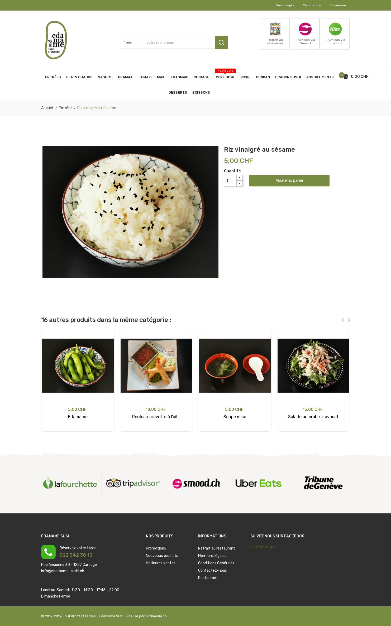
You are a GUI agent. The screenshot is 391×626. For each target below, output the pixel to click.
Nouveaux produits (162, 555)
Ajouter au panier (289, 180)
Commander (312, 5)
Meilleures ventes (160, 563)
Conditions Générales (216, 563)
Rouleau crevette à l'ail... (156, 416)
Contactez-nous (212, 570)
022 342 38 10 (76, 555)
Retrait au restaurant (216, 548)
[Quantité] (230, 180)
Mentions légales (212, 555)
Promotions (156, 548)
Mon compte (285, 5)
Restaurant (208, 578)
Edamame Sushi (263, 547)
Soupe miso (234, 416)
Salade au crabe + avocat (313, 416)
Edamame (78, 416)
